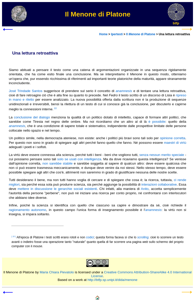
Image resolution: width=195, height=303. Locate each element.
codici (90, 237)
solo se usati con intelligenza (79, 159)
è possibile (157, 121)
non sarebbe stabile (57, 163)
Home (103, 34)
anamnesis (17, 126)
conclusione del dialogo (32, 117)
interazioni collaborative (159, 184)
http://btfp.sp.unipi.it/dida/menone (112, 280)
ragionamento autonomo (27, 210)
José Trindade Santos (25, 91)
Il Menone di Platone (18, 272)
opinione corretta (172, 138)
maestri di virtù (175, 143)
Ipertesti (117, 34)
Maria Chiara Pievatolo (57, 272)
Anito (145, 189)
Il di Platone (140, 34)
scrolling (143, 237)
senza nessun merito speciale (161, 155)
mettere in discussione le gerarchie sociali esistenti (57, 189)
